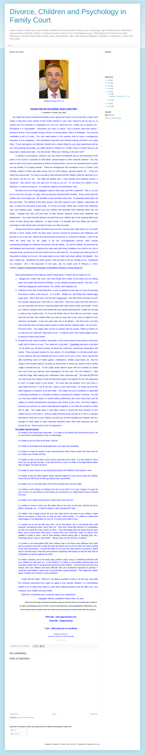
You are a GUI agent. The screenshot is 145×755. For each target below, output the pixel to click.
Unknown (111, 115)
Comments (15, 734)
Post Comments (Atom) (26, 717)
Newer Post (14, 714)
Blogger (97, 744)
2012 (109, 106)
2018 (109, 80)
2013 (109, 103)
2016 (109, 86)
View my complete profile (113, 118)
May (110, 100)
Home (10, 45)
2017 (109, 83)
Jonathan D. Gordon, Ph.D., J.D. (119, 96)
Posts (13, 730)
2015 (109, 89)
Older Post (93, 714)
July (110, 94)
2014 (109, 91)
